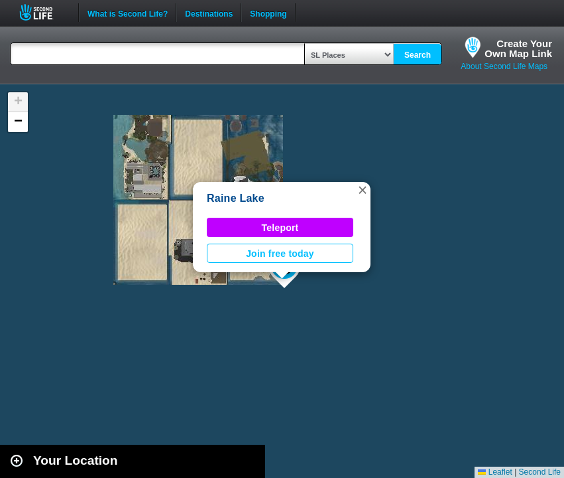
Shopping (268, 12)
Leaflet (495, 472)
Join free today (280, 253)
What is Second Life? (127, 12)
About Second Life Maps (504, 66)
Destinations (209, 12)
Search (417, 55)
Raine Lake (235, 198)
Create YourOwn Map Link (518, 48)
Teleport (280, 227)
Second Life (43, 12)
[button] (362, 190)
